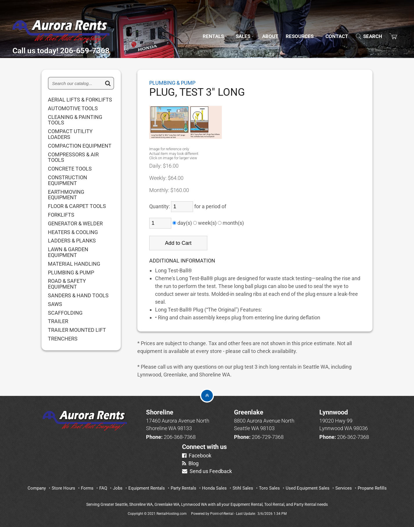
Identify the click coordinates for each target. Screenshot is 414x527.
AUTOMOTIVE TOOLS (73, 108)
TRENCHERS (63, 339)
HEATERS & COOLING (73, 232)
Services (343, 488)
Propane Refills (372, 488)
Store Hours (63, 488)
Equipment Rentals (146, 488)
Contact (332, 28)
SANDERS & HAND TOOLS (78, 295)
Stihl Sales (243, 488)
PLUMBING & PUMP (71, 273)
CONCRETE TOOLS (70, 169)
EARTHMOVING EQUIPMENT (66, 195)
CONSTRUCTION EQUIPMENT (67, 180)
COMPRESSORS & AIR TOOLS (73, 157)
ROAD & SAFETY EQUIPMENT (67, 284)
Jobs (118, 488)
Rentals (197, 28)
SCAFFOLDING (65, 313)
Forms (87, 488)
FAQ (103, 488)
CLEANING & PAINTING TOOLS (75, 120)
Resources (293, 28)
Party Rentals (183, 488)
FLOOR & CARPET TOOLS (77, 206)
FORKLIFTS (61, 215)
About (257, 28)
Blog (190, 463)
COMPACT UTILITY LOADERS (70, 134)
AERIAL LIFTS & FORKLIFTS (80, 100)
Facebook (196, 455)
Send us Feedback (207, 471)
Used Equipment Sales (308, 488)
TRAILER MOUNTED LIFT (77, 330)
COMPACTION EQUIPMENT (79, 146)
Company (37, 488)
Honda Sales (214, 488)
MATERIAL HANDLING (74, 264)
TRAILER (58, 321)
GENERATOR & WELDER (75, 224)
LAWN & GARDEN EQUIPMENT (68, 252)
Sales (230, 28)
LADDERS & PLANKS (72, 241)
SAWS (55, 304)
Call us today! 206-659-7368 (86, 48)
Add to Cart (178, 243)
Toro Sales (269, 488)
